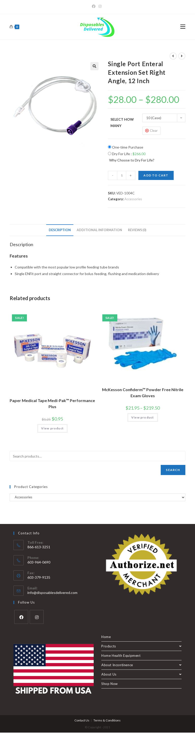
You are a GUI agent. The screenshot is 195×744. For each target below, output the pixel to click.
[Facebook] (94, 6)
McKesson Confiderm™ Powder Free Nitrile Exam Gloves (142, 392)
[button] (94, 66)
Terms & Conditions (107, 720)
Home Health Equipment (121, 656)
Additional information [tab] (99, 230)
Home (106, 637)
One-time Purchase (125, 147)
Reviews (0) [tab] (137, 230)
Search (173, 470)
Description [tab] (60, 230)
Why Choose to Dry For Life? (131, 160)
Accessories (133, 199)
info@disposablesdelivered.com (52, 592)
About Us (141, 674)
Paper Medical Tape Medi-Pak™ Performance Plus (52, 403)
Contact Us (81, 720)
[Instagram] (100, 6)
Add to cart (155, 175)
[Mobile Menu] (182, 27)
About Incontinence (141, 665)
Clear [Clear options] (154, 131)
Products (141, 646)
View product (52, 428)
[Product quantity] (121, 175)
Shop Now (109, 684)
